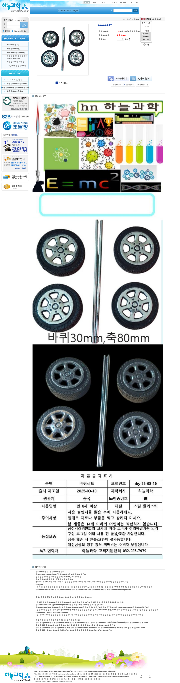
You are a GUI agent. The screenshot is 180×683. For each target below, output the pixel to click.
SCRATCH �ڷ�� (14, 80)
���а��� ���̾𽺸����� (16, 62)
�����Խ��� (15, 91)
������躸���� (17, 84)
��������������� (15, 88)
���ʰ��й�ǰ (13, 49)
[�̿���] (112, 671)
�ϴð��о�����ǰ (16, 53)
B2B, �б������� (17, 66)
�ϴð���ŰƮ (13, 45)
